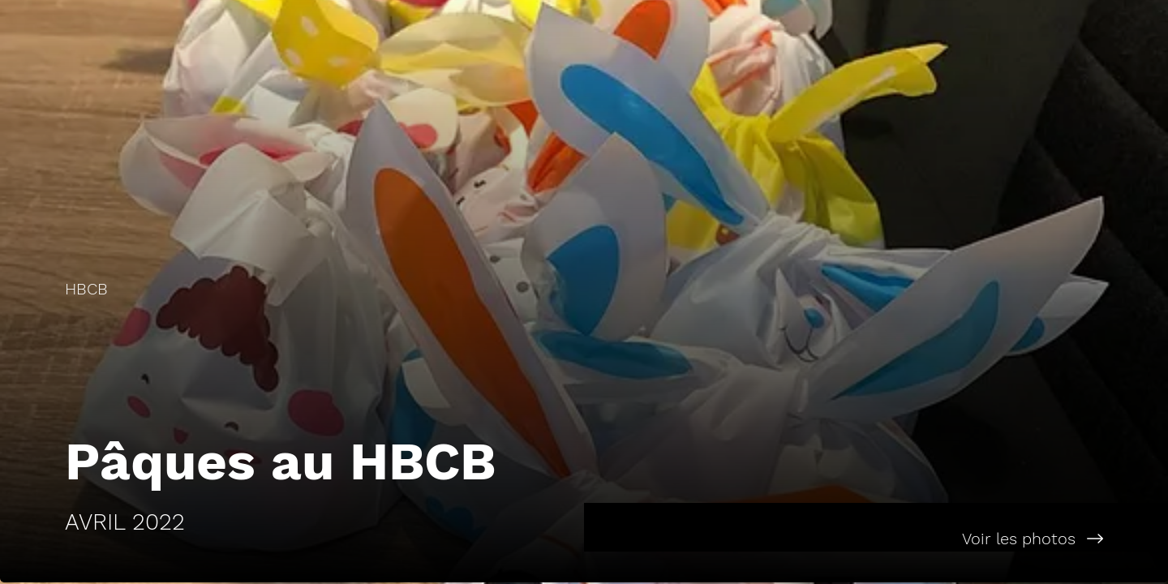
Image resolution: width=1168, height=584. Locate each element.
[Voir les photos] (876, 539)
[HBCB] (292, 289)
